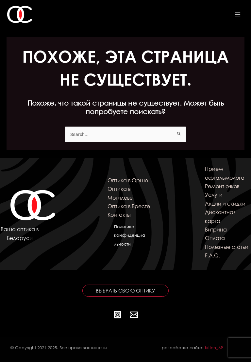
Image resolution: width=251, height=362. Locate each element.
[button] (125, 291)
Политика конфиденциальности (129, 235)
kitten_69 (214, 348)
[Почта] (134, 315)
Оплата (215, 237)
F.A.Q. (212, 255)
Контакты (119, 214)
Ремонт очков (222, 186)
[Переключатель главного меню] (237, 14)
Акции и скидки (225, 203)
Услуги (214, 194)
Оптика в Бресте (129, 206)
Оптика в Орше (128, 180)
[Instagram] (117, 315)
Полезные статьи (226, 246)
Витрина (216, 229)
